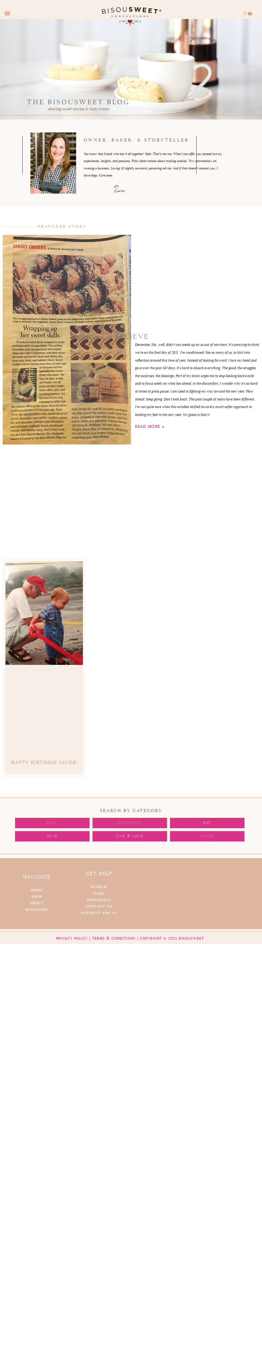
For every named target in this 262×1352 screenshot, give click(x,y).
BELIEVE (132, 337)
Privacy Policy (72, 939)
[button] (7, 13)
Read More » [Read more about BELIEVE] (149, 426)
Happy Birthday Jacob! (44, 762)
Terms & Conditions (114, 939)
